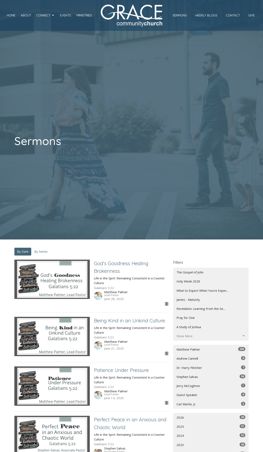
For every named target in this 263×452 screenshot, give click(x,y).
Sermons (180, 15)
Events (65, 15)
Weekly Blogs (206, 15)
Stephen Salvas (210, 376)
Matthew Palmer (210, 349)
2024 (210, 435)
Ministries (84, 15)
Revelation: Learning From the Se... (200, 309)
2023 (210, 445)
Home (11, 15)
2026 (210, 417)
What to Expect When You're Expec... (202, 290)
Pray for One (185, 318)
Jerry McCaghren (210, 385)
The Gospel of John (189, 272)
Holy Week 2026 (188, 281)
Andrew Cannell (210, 358)
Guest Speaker (210, 395)
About (26, 15)
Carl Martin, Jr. (210, 404)
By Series (41, 251)
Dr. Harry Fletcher (210, 367)
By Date (23, 251)
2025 (210, 426)
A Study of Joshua (188, 327)
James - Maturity (188, 299)
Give (251, 15)
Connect (45, 15)
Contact (233, 15)
